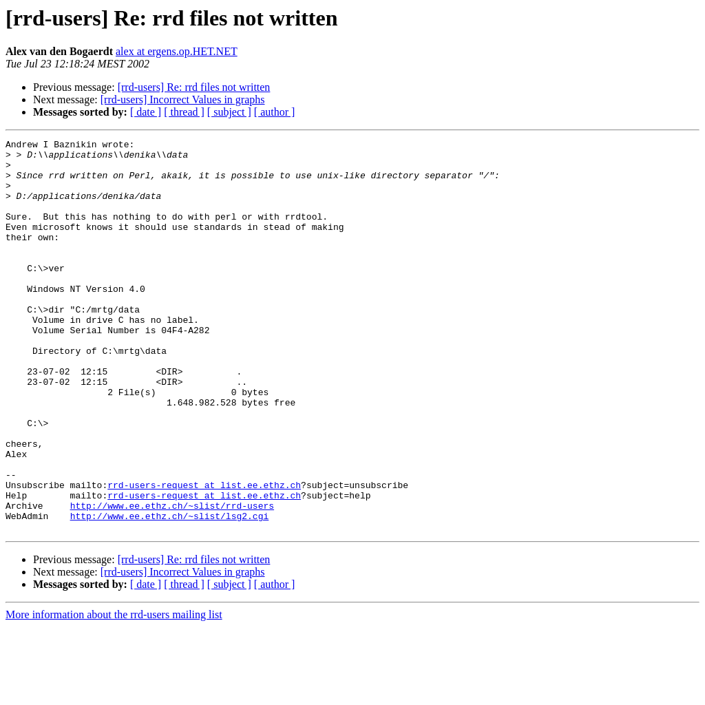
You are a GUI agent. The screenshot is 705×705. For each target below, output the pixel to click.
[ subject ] (229, 112)
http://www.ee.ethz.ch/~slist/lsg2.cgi (169, 592)
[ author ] (274, 112)
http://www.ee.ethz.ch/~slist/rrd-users (172, 580)
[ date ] (145, 112)
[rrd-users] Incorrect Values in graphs (183, 99)
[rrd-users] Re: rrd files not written (194, 87)
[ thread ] (184, 112)
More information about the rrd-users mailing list (114, 693)
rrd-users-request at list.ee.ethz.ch (204, 555)
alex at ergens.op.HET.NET (177, 51)
